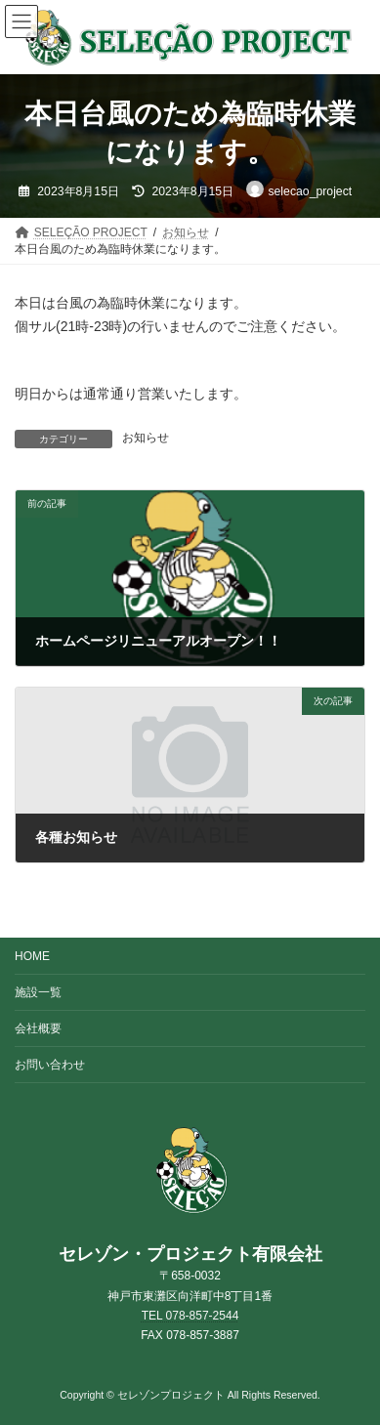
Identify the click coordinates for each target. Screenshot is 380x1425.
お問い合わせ (50, 1064)
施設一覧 (38, 992)
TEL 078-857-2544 (190, 1315)
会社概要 (38, 1028)
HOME (32, 956)
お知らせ (145, 437)
